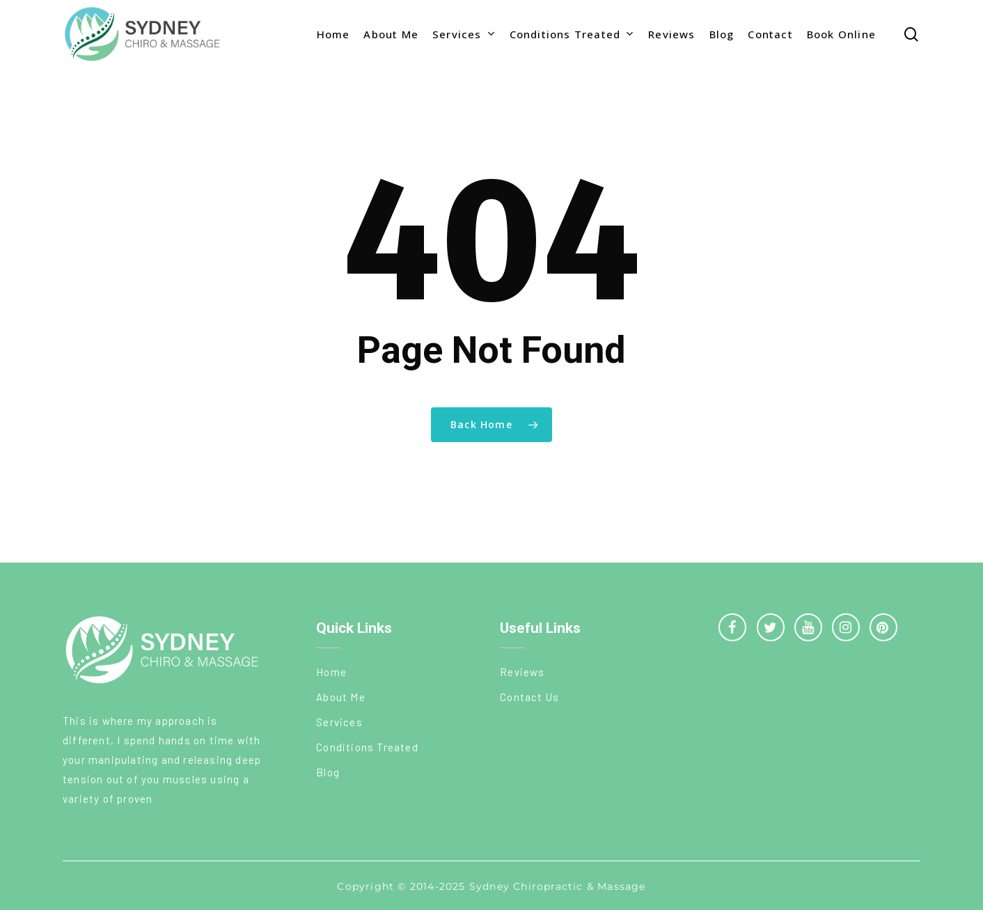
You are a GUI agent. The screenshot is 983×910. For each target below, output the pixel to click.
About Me (340, 697)
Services (339, 722)
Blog (328, 772)
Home (331, 672)
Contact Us (529, 697)
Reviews (522, 672)
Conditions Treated (367, 747)
